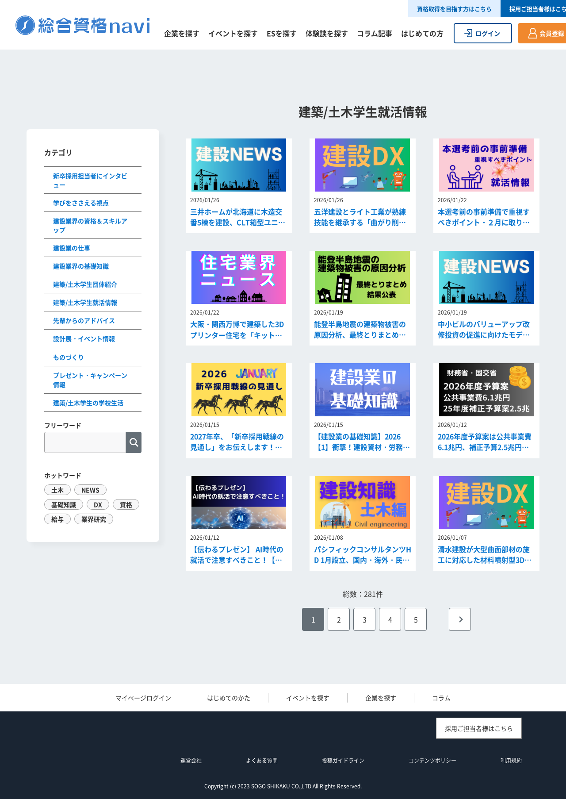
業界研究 (93, 519)
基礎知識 (63, 504)
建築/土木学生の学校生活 (88, 402)
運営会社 (191, 760)
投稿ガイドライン (343, 760)
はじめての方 (422, 33)
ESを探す (282, 33)
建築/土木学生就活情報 (85, 302)
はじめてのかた (228, 697)
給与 (57, 519)
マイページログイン (143, 697)
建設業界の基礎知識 (81, 265)
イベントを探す (233, 33)
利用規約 (511, 760)
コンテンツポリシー (432, 760)
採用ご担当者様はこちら (479, 728)
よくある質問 (262, 760)
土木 (57, 489)
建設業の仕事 (71, 247)
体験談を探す (327, 33)
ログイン (487, 33)
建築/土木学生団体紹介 (85, 284)
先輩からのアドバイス (84, 320)
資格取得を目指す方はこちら (454, 8)
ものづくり (68, 357)
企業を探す (181, 33)
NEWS (90, 489)
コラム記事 (374, 33)
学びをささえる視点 (81, 202)
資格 (126, 504)
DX (98, 504)
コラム (441, 697)
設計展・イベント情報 (84, 338)
